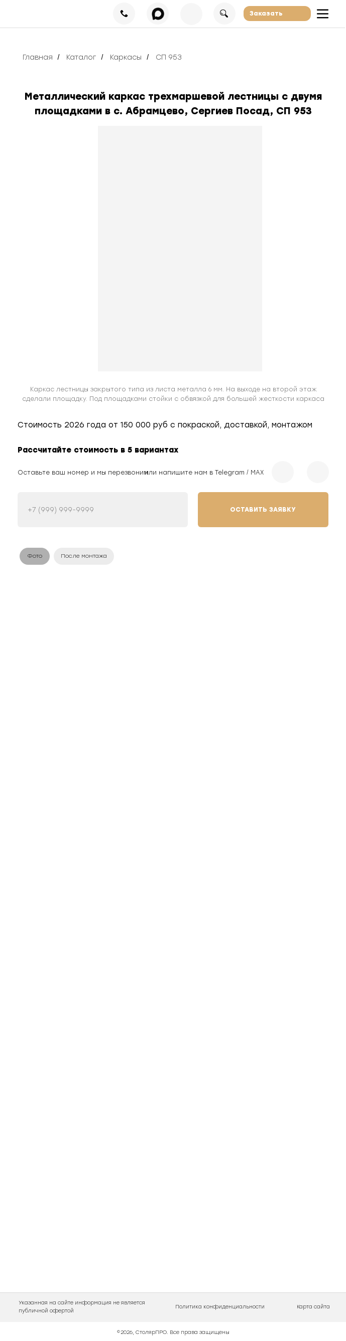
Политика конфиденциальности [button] (220, 1306)
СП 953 (169, 57)
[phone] (103, 509)
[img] (180, 248)
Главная (38, 57)
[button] (277, 13)
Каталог (81, 57)
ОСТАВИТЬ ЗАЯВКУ (263, 509)
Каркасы (126, 57)
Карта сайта (313, 1306)
